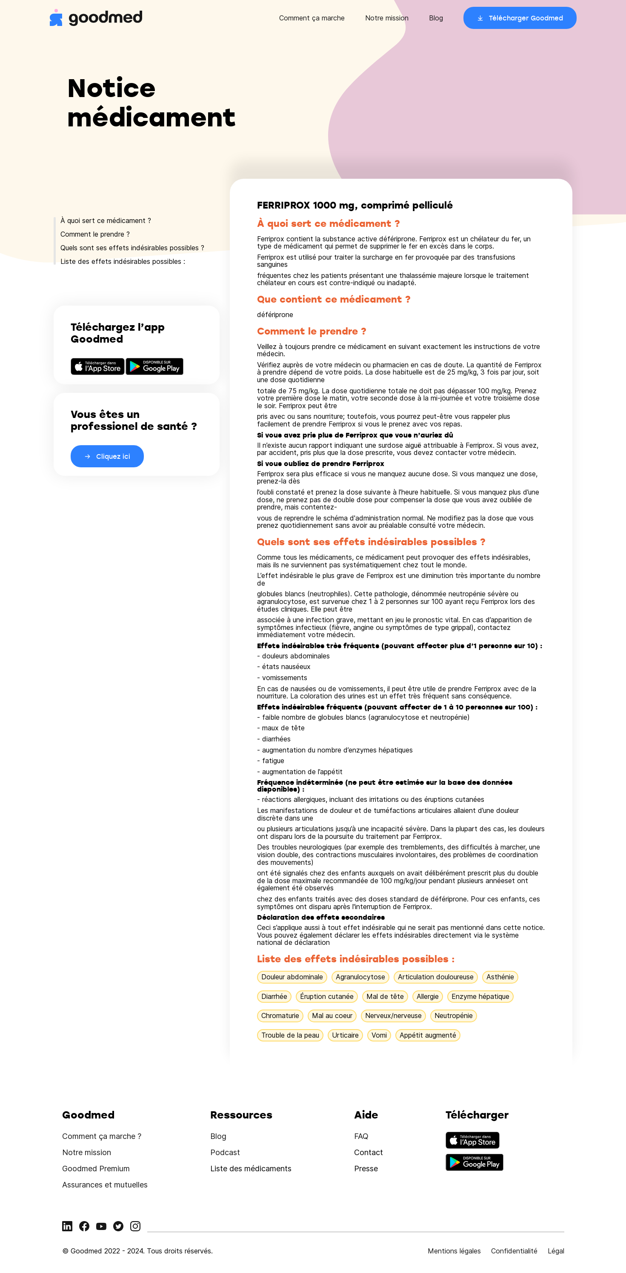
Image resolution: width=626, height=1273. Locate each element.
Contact (368, 1152)
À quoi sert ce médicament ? (105, 220)
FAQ (361, 1136)
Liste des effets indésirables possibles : (122, 261)
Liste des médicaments (251, 1168)
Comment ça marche (312, 18)
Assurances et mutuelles (105, 1184)
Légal (556, 1251)
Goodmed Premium (96, 1168)
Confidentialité (514, 1251)
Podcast (225, 1152)
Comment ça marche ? (101, 1136)
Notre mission (387, 18)
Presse (366, 1168)
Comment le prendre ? (95, 234)
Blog (436, 18)
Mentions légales (454, 1251)
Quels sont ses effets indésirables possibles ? (132, 247)
